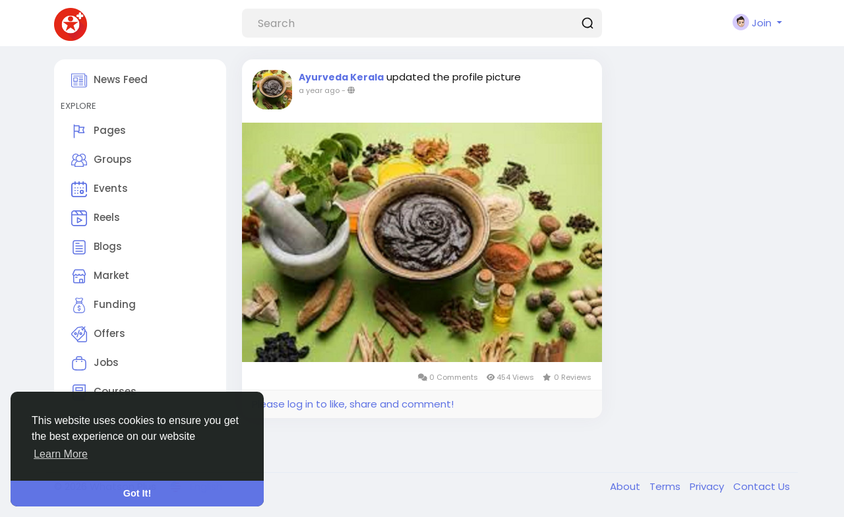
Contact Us (761, 486)
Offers (98, 334)
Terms (666, 486)
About (626, 486)
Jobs (95, 363)
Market (100, 276)
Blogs (96, 247)
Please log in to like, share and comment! (353, 404)
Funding (103, 305)
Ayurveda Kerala (341, 77)
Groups (101, 160)
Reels (95, 218)
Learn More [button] (61, 454)
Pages (98, 131)
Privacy (708, 486)
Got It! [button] (137, 493)
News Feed (109, 80)
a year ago (319, 90)
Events (99, 189)
